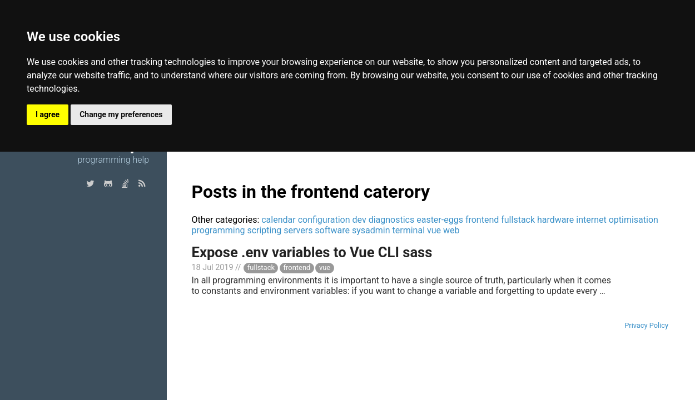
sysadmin (371, 230)
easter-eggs (439, 219)
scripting (264, 230)
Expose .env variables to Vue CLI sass (312, 252)
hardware (555, 219)
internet (591, 219)
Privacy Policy (646, 325)
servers (298, 230)
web (451, 230)
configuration (324, 219)
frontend (482, 219)
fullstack (518, 219)
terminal (409, 230)
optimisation (633, 219)
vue (434, 230)
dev (359, 219)
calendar (278, 219)
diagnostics (392, 219)
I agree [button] (47, 114)
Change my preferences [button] (121, 114)
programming (218, 230)
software (332, 230)
